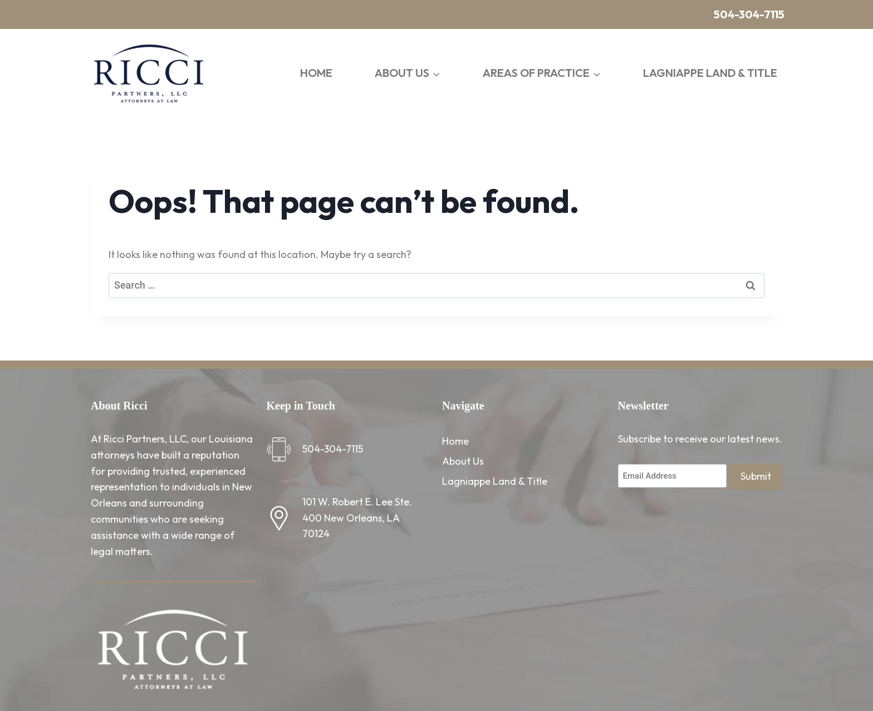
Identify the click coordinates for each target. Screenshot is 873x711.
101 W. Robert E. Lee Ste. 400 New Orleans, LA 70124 (357, 517)
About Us (463, 461)
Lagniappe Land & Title (710, 73)
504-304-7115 (749, 14)
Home (316, 73)
